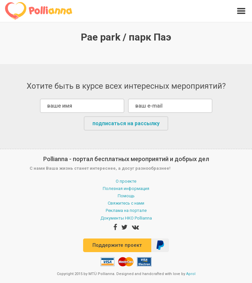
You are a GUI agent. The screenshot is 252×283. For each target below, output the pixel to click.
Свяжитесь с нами (126, 203)
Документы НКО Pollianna (126, 218)
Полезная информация (126, 188)
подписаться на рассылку (126, 123)
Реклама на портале (126, 210)
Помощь (126, 195)
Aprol (190, 274)
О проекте (126, 181)
